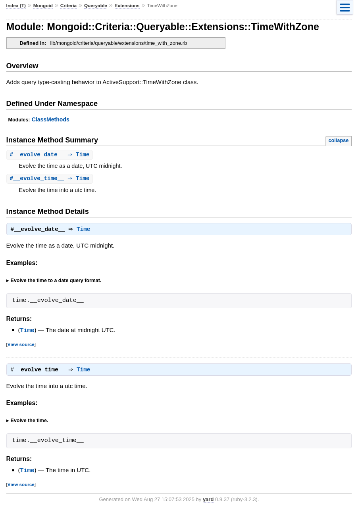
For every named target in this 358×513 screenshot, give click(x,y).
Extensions (127, 5)
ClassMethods (50, 119)
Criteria (68, 5)
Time (85, 231)
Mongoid (43, 5)
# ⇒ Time (51, 155)
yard (208, 501)
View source (21, 345)
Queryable (95, 5)
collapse (338, 140)
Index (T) (16, 5)
